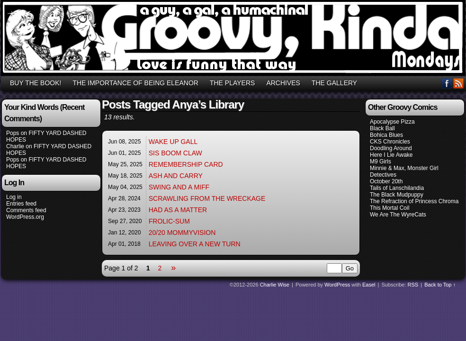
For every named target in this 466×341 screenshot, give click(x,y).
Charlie (15, 146)
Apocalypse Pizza (392, 121)
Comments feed (26, 210)
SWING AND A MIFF (179, 187)
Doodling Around (391, 148)
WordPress (337, 284)
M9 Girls (380, 161)
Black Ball (382, 128)
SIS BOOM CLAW (175, 153)
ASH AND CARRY (176, 175)
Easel (369, 284)
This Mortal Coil (389, 208)
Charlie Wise (274, 284)
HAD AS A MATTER (178, 210)
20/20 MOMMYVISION (182, 232)
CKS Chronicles (390, 141)
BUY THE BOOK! (35, 83)
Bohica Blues (386, 135)
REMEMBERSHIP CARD (186, 164)
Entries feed (21, 203)
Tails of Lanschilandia (397, 188)
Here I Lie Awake (391, 155)
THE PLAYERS (232, 83)
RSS (459, 83)
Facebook (447, 83)
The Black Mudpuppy (396, 194)
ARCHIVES (283, 83)
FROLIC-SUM (169, 221)
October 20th (386, 181)
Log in (14, 197)
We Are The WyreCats (398, 214)
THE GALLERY (334, 83)
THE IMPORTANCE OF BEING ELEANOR (135, 83)
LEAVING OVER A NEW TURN (195, 244)
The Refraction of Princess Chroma (414, 201)
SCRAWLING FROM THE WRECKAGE (207, 198)
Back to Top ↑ (440, 284)
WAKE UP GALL (173, 141)
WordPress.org (25, 217)
